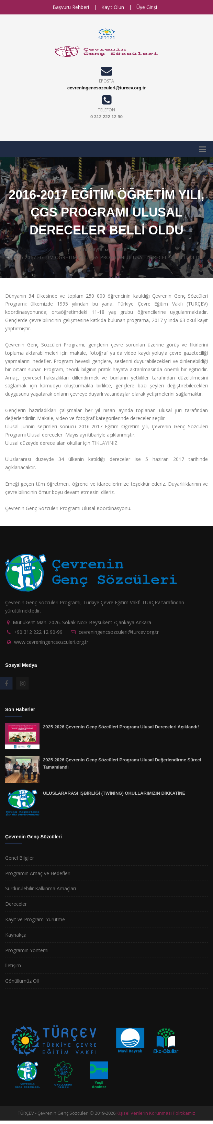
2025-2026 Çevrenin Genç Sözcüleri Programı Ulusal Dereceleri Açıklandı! (121, 726)
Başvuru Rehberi (71, 7)
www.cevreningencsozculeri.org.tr (51, 642)
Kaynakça (15, 935)
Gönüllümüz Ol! (22, 981)
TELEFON (106, 110)
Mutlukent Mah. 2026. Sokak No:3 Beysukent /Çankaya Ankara (82, 622)
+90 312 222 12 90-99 (38, 632)
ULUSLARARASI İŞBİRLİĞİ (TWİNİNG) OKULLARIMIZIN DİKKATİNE (114, 793)
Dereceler (16, 904)
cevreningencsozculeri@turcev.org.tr (106, 87)
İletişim (13, 965)
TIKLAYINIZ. (105, 443)
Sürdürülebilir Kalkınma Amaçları (40, 888)
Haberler (118, 249)
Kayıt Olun (112, 7)
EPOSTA (106, 81)
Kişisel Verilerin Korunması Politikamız (155, 1113)
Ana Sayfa (91, 249)
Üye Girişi (146, 7)
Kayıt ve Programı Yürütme (35, 919)
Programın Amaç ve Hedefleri (37, 873)
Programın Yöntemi (26, 950)
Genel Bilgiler (19, 858)
